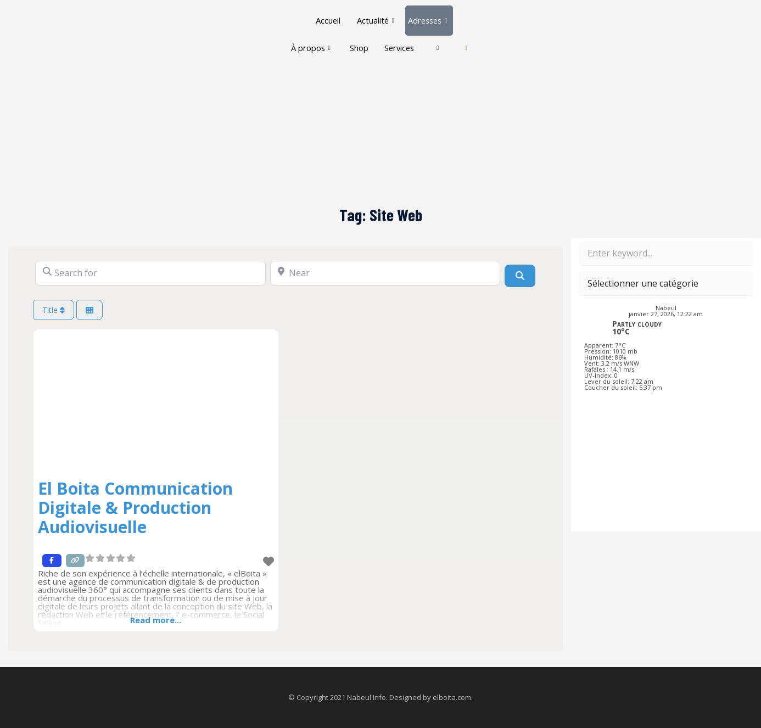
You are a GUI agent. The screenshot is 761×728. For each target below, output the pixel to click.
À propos (323, 36)
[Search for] (150, 273)
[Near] (385, 273)
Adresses (428, 16)
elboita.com (452, 697)
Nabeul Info (366, 697)
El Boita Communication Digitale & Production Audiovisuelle (135, 507)
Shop (371, 36)
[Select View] (89, 310)
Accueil (326, 16)
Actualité (374, 16)
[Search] (520, 276)
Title (53, 310)
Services (413, 36)
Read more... (155, 619)
